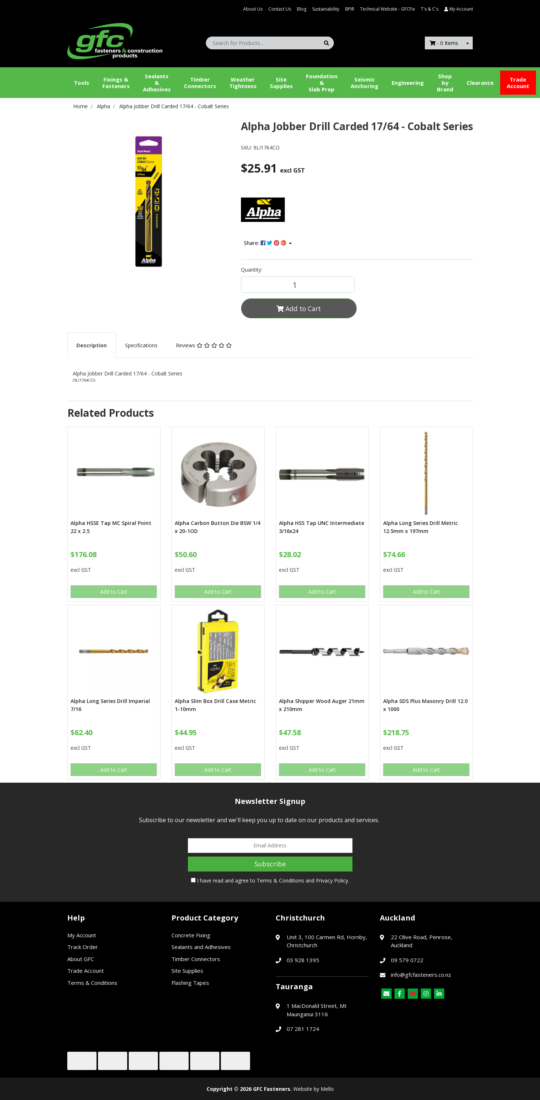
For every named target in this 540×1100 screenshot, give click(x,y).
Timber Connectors (200, 83)
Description (91, 345)
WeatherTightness (243, 83)
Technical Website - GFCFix (387, 9)
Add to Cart (298, 308)
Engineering (408, 82)
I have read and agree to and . (270, 880)
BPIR (349, 9)
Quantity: (251, 269)
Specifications (141, 345)
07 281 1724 (303, 1028)
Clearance (480, 82)
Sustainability (325, 9)
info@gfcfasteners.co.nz (421, 974)
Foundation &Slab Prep (321, 82)
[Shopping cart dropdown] (467, 43)
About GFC (80, 959)
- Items (444, 42)
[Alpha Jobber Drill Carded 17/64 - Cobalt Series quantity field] (298, 284)
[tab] (91, 345)
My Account (81, 935)
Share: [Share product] (266, 242)
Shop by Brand (445, 82)
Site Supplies (281, 83)
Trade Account (518, 83)
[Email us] (386, 994)
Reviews (204, 345)
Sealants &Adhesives (157, 82)
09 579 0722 (407, 960)
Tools (81, 82)
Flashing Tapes (190, 982)
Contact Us (279, 9)
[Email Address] (270, 845)
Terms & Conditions (280, 880)
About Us (253, 9)
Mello (327, 1088)
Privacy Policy (332, 880)
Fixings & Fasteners (116, 83)
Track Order (82, 946)
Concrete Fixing (190, 935)
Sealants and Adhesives (201, 946)
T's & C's (429, 9)
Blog (301, 9)
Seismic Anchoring (364, 83)
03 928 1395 (303, 960)
